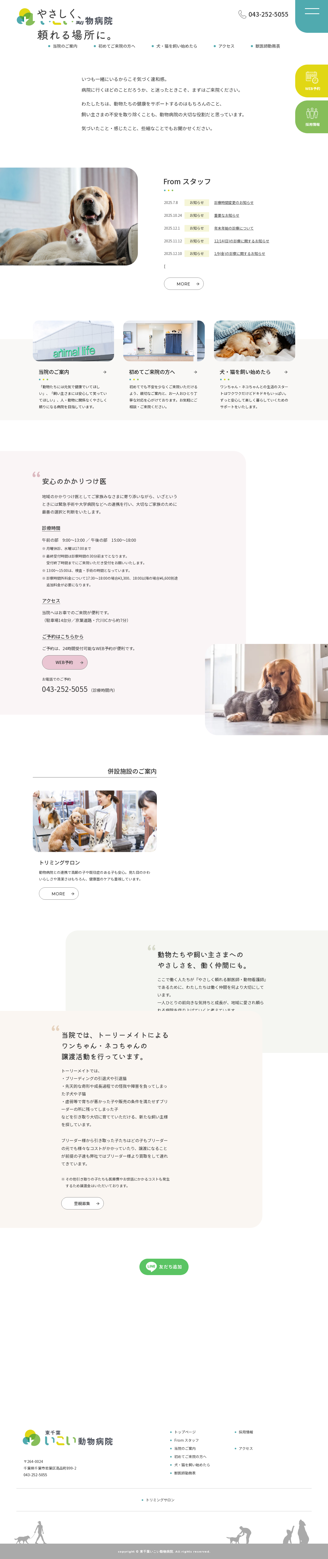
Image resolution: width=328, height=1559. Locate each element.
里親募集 (87, 1203)
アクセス (226, 46)
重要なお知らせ (226, 215)
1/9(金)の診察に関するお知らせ (239, 253)
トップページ (185, 1431)
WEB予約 (70, 662)
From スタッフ (186, 1440)
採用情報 (246, 1431)
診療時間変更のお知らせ (234, 202)
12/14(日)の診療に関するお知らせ (241, 240)
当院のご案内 (65, 46)
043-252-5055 (65, 689)
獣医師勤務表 (267, 46)
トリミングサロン (160, 1499)
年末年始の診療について (234, 228)
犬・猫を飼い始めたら (176, 46)
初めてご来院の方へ (116, 46)
